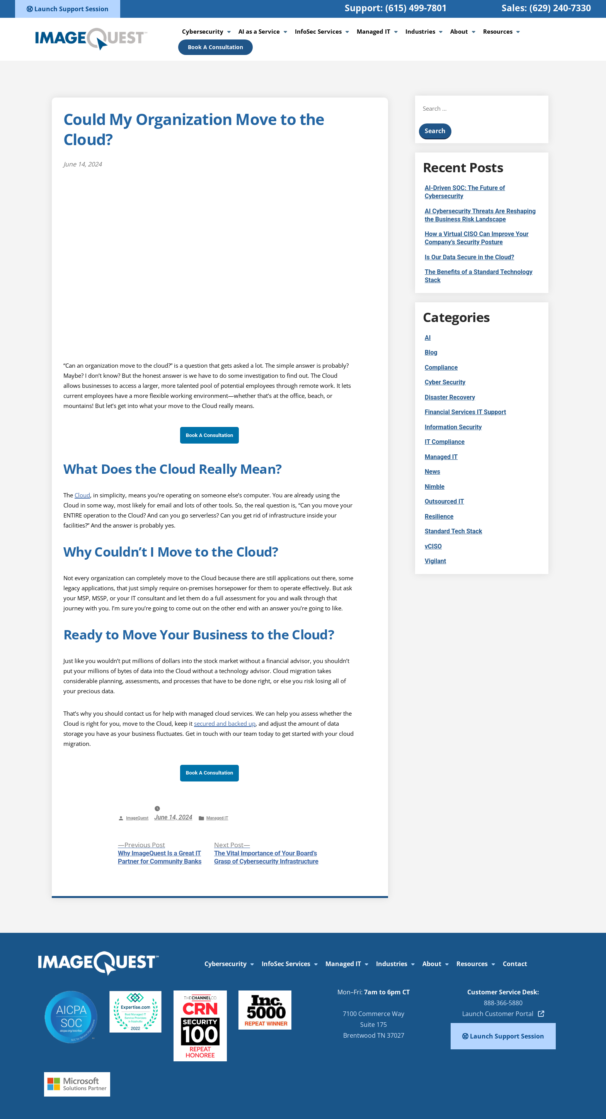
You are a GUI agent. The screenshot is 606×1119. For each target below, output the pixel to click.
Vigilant (435, 561)
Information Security (453, 427)
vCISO (433, 546)
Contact (515, 964)
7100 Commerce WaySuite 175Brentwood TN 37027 (373, 1024)
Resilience (439, 516)
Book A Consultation (215, 47)
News (432, 471)
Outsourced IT (444, 501)
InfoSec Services (318, 31)
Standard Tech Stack (453, 531)
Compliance (441, 367)
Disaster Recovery (450, 397)
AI (428, 337)
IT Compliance (445, 442)
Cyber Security (445, 382)
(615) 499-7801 (416, 8)
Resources (497, 31)
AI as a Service (259, 31)
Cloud (82, 495)
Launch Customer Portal (503, 1013)
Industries (420, 31)
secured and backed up (224, 723)
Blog (431, 352)
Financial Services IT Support (465, 412)
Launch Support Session (68, 9)
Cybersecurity (202, 31)
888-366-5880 (503, 1003)
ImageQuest (137, 818)
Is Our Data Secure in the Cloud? (469, 257)
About (459, 31)
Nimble (434, 486)
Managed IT (373, 31)
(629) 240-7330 (560, 8)
